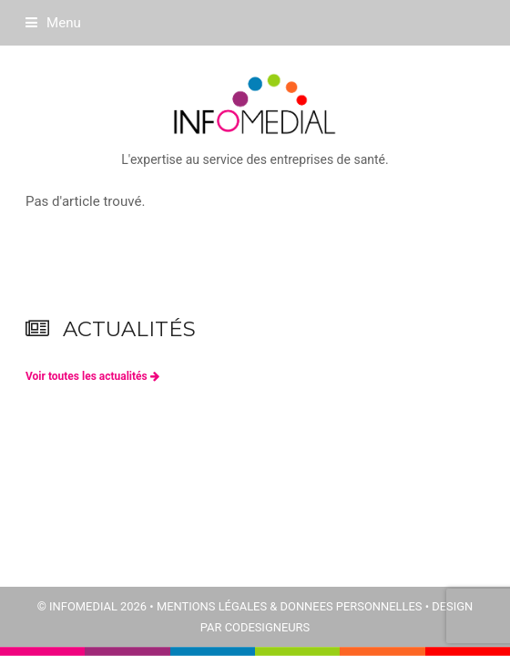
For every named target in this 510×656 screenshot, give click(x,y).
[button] (53, 23)
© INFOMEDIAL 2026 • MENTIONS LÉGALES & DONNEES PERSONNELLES (230, 606)
